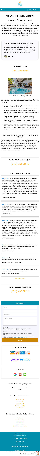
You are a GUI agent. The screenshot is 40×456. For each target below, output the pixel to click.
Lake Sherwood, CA (20, 404)
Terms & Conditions (24, 336)
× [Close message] (34, 452)
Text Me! (6, 326)
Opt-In (6, 330)
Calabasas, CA (19, 400)
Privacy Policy (16, 336)
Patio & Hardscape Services (20, 425)
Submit (20, 339)
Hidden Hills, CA (20, 402)
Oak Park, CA (20, 406)
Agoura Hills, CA (20, 398)
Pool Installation (20, 423)
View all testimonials (20, 277)
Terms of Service (29, 450)
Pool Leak (20, 416)
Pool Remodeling (20, 418)
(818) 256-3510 (33, 9)
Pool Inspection (20, 420)
